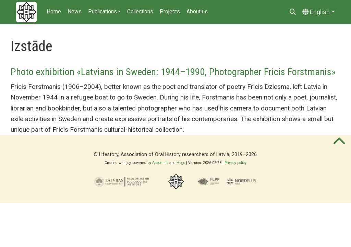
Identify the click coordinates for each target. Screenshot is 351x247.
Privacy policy (235, 163)
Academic (160, 163)
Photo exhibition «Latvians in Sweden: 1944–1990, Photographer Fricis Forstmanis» (173, 72)
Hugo (181, 163)
